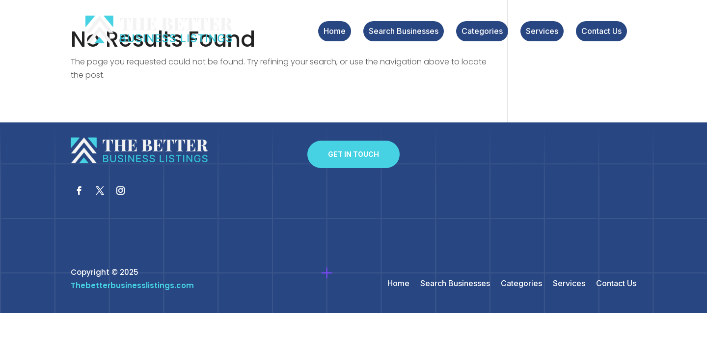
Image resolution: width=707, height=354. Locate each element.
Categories (482, 32)
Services (542, 32)
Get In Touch (353, 154)
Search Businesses (403, 32)
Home (335, 32)
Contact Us (601, 32)
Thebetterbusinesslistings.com (132, 285)
